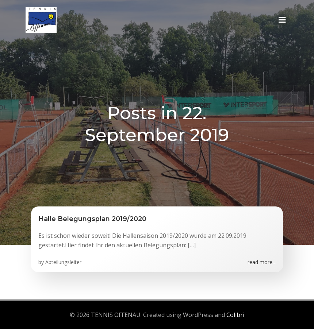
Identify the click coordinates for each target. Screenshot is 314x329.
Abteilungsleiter (63, 262)
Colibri (235, 315)
